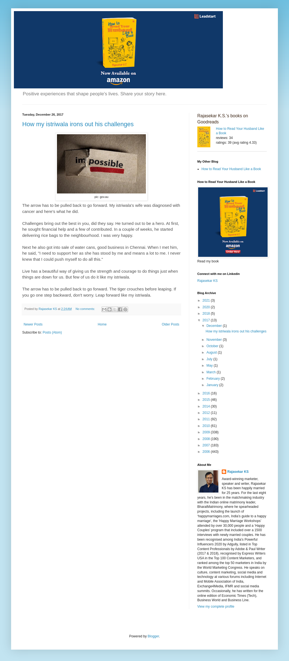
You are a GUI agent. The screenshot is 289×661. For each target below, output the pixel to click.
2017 (207, 320)
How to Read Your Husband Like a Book (231, 169)
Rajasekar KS (207, 281)
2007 (207, 445)
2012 (207, 413)
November (214, 340)
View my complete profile (215, 606)
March (211, 372)
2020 (207, 307)
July (209, 359)
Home (102, 324)
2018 (207, 313)
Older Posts (170, 324)
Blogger (153, 636)
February (213, 379)
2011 (207, 419)
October (212, 346)
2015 (207, 400)
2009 (207, 432)
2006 (207, 452)
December (214, 326)
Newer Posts (33, 324)
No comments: (86, 308)
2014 (207, 406)
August (212, 352)
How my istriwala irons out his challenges (78, 124)
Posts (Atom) (52, 332)
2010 (207, 426)
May (210, 365)
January (212, 385)
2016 (207, 393)
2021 (207, 300)
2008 (207, 439)
